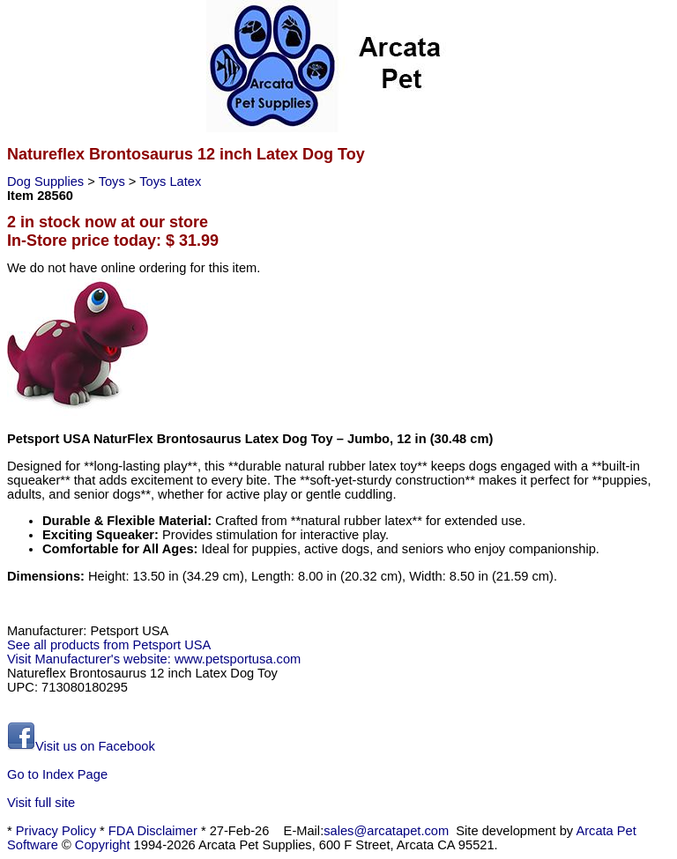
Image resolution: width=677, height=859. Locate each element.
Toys (114, 181)
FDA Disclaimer (152, 831)
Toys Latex (170, 181)
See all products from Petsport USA (109, 645)
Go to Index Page (57, 774)
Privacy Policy (56, 831)
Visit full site (41, 803)
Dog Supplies (47, 181)
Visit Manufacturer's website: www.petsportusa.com (154, 659)
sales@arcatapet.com (386, 831)
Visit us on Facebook (81, 746)
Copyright (102, 845)
